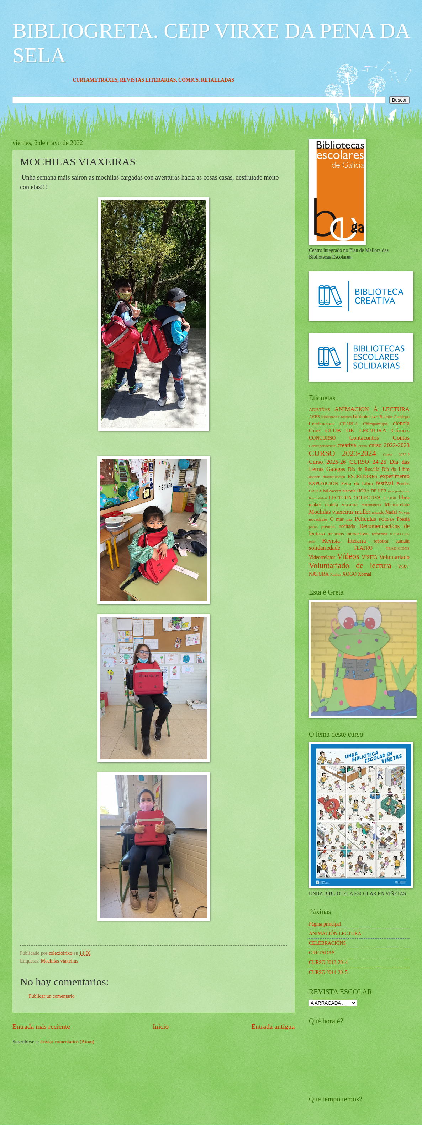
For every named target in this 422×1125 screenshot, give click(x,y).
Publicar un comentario (52, 996)
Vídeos (348, 556)
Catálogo (402, 416)
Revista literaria (344, 540)
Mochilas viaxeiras (59, 961)
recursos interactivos (348, 533)
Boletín (385, 416)
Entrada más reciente (41, 1026)
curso (362, 446)
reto (312, 541)
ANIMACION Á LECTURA (372, 409)
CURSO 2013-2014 (328, 962)
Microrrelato (397, 504)
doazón (314, 477)
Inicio (161, 1026)
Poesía (403, 519)
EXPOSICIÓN (323, 483)
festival (385, 483)
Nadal (391, 512)
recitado (347, 526)
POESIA (386, 519)
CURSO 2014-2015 (328, 972)
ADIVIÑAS (319, 409)
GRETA (315, 491)
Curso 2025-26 (327, 461)
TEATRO (363, 548)
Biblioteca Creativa (336, 417)
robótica (381, 541)
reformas (379, 534)
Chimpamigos (375, 423)
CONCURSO (322, 438)
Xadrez (335, 574)
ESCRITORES (363, 476)
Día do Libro (396, 469)
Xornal (364, 574)
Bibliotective (365, 416)
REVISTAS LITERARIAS (159, 80)
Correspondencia (322, 446)
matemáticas (371, 505)
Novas (404, 512)
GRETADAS (321, 952)
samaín (403, 541)
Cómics (400, 430)
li (384, 498)
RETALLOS (400, 534)
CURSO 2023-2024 (342, 453)
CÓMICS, (201, 80)
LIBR (391, 498)
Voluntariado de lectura (350, 565)
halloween (332, 490)
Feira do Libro (357, 483)
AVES (314, 416)
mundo (378, 512)
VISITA (370, 557)
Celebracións (321, 423)
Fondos (403, 483)
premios (328, 526)
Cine (314, 430)
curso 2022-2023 (389, 445)
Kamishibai (318, 498)
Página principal (325, 924)
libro (404, 497)
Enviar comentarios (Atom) (67, 1041)
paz (349, 519)
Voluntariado (394, 557)
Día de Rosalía (363, 469)
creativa (346, 445)
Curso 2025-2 (396, 454)
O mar (337, 519)
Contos (401, 437)
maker (315, 504)
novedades (318, 519)
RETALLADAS (229, 80)
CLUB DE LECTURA (355, 430)
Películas (365, 518)
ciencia (401, 423)
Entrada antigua (273, 1026)
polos (313, 526)
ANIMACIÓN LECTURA (335, 933)
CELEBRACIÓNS (327, 943)
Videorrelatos (322, 557)
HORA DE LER (371, 490)
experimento (395, 476)
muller (362, 511)
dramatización (334, 477)
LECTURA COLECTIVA (355, 498)
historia (348, 490)
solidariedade (324, 547)
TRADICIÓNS (398, 548)
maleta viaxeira (341, 504)
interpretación (399, 491)
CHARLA (349, 423)
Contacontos (364, 437)
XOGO (349, 574)
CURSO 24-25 (367, 461)
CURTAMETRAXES (106, 80)
